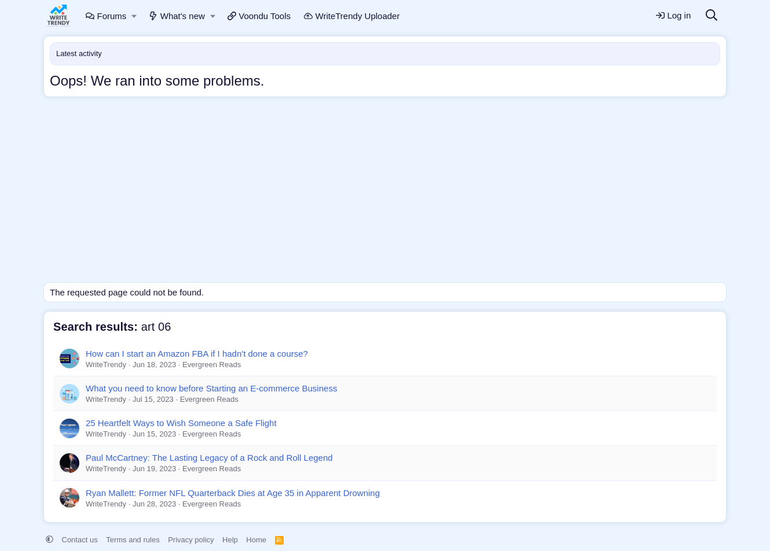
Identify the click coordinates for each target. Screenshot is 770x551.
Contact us (80, 539)
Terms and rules (132, 539)
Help (230, 539)
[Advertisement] (385, 192)
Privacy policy (191, 539)
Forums (106, 16)
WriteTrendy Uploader (351, 16)
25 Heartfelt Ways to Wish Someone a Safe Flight (181, 423)
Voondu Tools (259, 16)
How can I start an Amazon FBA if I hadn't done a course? (197, 353)
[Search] (711, 15)
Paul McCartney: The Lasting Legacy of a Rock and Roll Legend (209, 458)
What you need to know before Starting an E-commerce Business (211, 388)
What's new (177, 16)
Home (256, 539)
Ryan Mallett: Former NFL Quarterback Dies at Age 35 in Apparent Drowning (233, 493)
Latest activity (79, 53)
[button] (134, 16)
